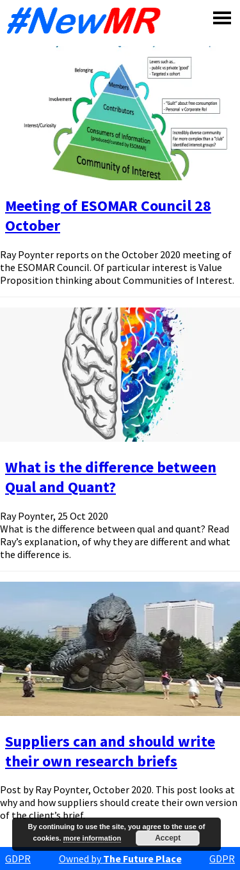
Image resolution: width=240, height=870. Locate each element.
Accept (167, 838)
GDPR (18, 858)
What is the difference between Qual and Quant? (110, 477)
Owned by (120, 858)
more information (92, 838)
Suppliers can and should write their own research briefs (110, 751)
